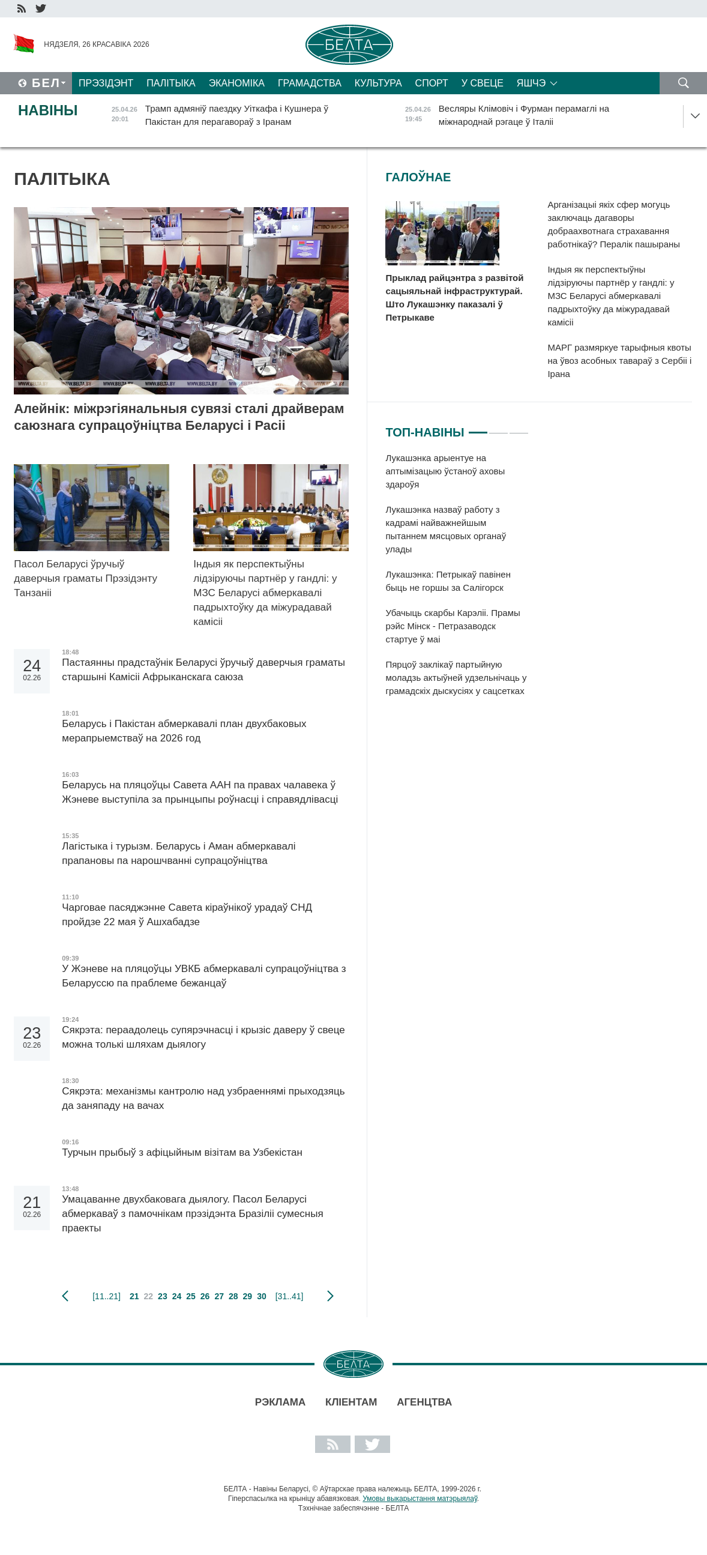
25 (191, 1296)
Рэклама (280, 1402)
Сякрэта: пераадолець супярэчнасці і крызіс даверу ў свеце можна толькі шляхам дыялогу (203, 1037)
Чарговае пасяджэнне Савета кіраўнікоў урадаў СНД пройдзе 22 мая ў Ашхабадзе (187, 915)
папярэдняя (65, 1296)
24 (177, 1296)
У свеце (483, 83)
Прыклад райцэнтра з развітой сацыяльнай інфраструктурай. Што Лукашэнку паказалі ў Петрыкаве (454, 297)
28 (233, 1296)
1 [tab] (478, 427)
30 (261, 1296)
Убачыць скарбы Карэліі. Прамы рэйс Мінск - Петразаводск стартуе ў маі (452, 626)
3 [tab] (519, 427)
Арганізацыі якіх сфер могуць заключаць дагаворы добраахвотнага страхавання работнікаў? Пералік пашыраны (613, 224)
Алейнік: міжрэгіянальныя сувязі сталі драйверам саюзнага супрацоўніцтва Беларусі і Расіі (179, 417)
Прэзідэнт (106, 83)
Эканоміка (237, 83)
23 (162, 1296)
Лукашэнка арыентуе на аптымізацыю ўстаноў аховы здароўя (445, 471)
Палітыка (170, 83)
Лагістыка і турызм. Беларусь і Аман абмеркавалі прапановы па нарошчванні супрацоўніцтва (178, 853)
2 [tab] (498, 427)
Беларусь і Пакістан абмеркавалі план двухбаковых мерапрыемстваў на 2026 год (184, 731)
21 (134, 1296)
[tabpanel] (457, 580)
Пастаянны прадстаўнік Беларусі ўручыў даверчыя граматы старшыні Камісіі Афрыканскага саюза (203, 670)
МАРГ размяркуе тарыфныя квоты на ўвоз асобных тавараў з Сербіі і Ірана (619, 360)
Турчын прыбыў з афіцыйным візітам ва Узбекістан (182, 1152)
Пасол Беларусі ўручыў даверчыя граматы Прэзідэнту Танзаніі (85, 578)
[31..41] (289, 1296)
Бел (46, 82)
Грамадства (309, 83)
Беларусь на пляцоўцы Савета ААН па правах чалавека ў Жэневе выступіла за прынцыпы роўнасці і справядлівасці (200, 792)
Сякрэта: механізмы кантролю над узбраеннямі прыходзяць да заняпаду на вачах (203, 1098)
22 (149, 1296)
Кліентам (351, 1402)
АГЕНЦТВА (424, 1402)
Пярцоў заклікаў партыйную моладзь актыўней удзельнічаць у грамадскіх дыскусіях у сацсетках (455, 677)
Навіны (48, 110)
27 (219, 1296)
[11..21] (106, 1296)
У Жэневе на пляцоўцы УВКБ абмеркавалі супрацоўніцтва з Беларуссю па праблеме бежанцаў (204, 976)
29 (248, 1296)
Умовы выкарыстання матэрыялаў (420, 1498)
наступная (330, 1296)
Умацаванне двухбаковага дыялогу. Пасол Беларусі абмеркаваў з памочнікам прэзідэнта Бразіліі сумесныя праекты (192, 1214)
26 (205, 1296)
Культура (378, 83)
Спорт (431, 83)
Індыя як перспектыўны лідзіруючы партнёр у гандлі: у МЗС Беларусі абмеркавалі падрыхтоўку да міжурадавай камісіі (265, 592)
